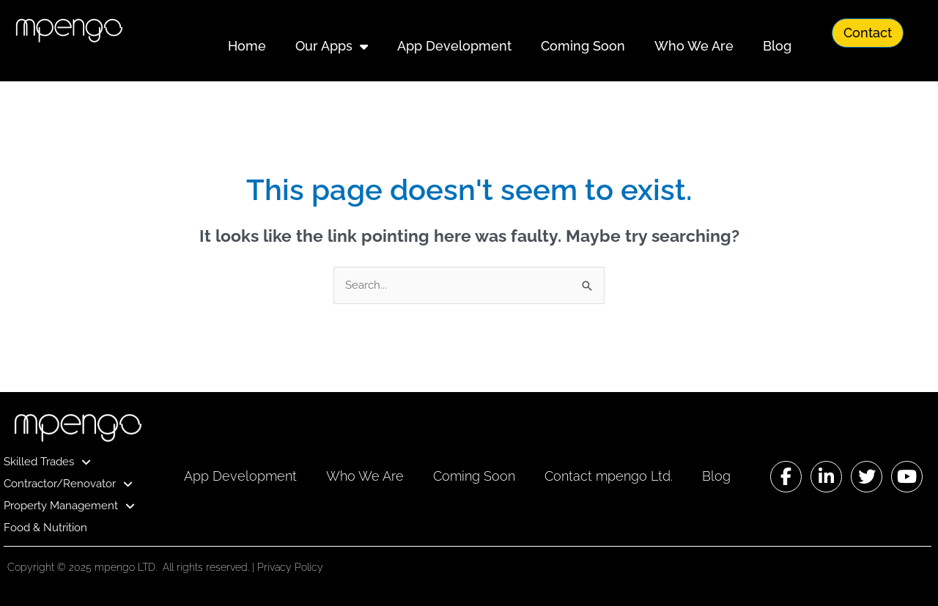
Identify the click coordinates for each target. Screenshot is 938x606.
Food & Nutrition (45, 527)
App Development (454, 45)
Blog (777, 45)
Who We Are (694, 45)
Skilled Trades (47, 462)
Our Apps (331, 46)
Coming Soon (583, 45)
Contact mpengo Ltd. (608, 476)
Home (247, 45)
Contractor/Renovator (68, 484)
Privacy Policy (290, 567)
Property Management (69, 506)
